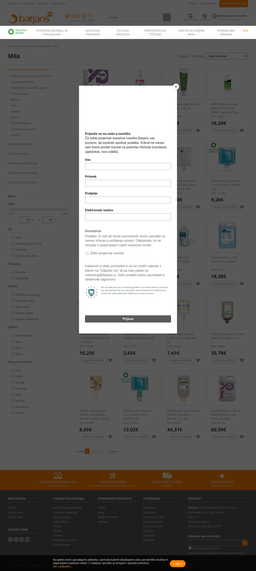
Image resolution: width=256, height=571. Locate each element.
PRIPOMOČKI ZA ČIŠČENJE (155, 32)
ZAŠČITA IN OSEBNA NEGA (191, 32)
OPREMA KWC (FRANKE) (226, 32)
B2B (245, 30)
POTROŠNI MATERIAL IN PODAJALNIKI (52, 32)
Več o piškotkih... (62, 566)
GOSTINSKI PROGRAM (92, 32)
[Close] (176, 87)
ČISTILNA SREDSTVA (122, 32)
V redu (178, 564)
